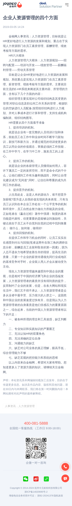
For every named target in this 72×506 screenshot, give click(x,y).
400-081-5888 (36, 423)
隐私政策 (58, 495)
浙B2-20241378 (45, 495)
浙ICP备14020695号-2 (35, 492)
